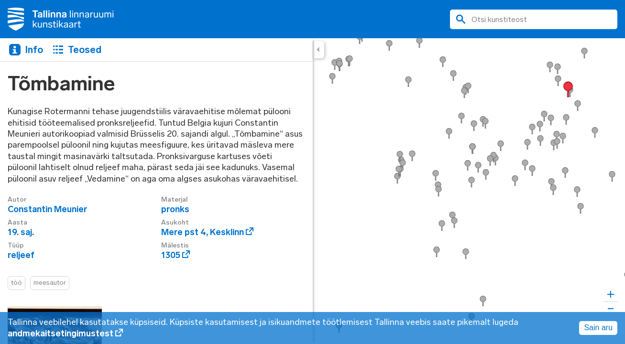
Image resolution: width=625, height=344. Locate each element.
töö (16, 283)
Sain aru (598, 327)
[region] (312, 191)
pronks (175, 209)
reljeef (21, 255)
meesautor (49, 283)
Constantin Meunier (47, 209)
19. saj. (21, 232)
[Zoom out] (610, 308)
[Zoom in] (610, 294)
